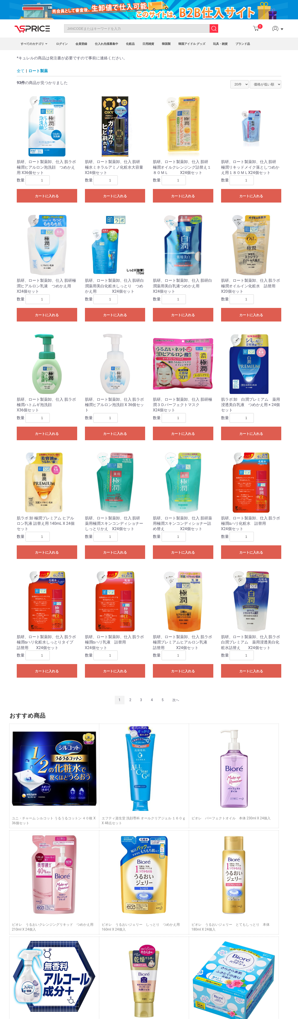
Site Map (26, 937)
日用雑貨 (148, 44)
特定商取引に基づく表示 (214, 919)
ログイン (62, 44)
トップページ (206, 908)
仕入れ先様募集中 (106, 44)
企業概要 (202, 935)
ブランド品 (242, 44)
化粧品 (130, 44)
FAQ (22, 926)
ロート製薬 (38, 71)
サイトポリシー (207, 930)
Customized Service (122, 937)
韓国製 (166, 44)
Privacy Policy (29, 932)
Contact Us (27, 916)
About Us (26, 921)
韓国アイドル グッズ (191, 44)
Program (113, 916)
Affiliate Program (120, 921)
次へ (175, 700)
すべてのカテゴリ (34, 44)
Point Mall (115, 926)
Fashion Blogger (119, 932)
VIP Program (116, 943)
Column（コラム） (210, 913)
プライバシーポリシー (213, 924)
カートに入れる (47, 196)
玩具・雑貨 (220, 44)
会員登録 (81, 44)
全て (21, 71)
